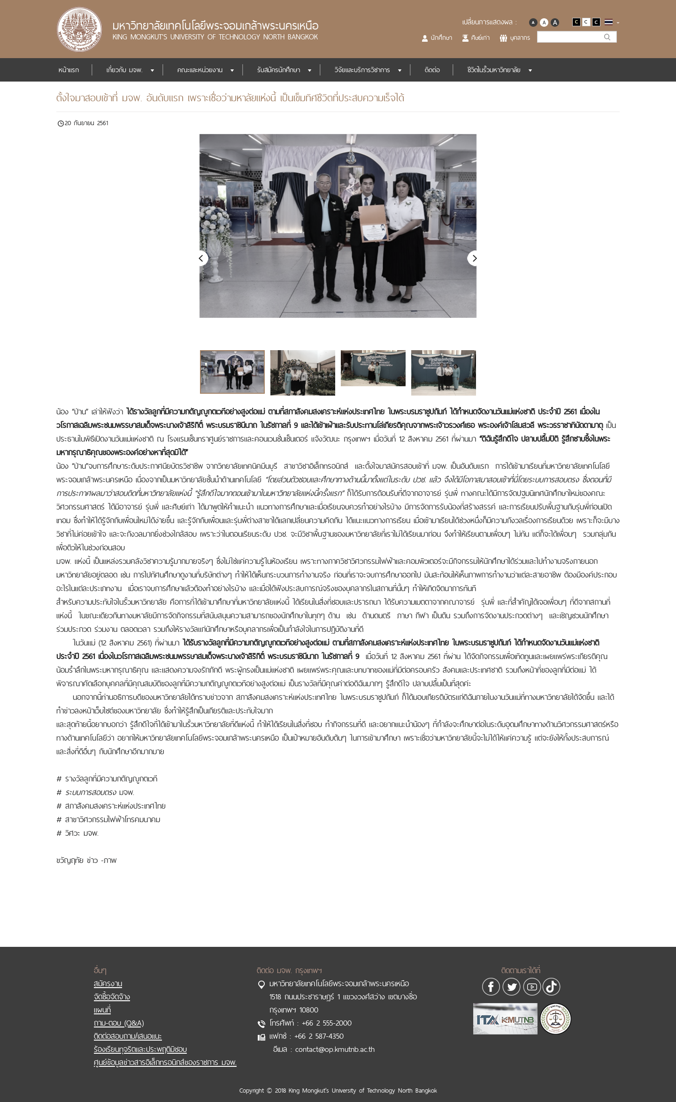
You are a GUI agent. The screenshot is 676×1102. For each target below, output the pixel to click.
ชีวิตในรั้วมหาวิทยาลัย (494, 69)
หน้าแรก (69, 69)
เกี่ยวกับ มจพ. (125, 69)
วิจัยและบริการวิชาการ (362, 69)
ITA (560, 70)
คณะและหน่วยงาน (200, 69)
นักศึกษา (441, 37)
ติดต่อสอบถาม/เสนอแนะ (128, 1026)
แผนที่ (102, 999)
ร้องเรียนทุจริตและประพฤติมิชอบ (140, 1039)
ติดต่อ (432, 69)
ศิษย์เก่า (480, 37)
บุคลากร (520, 37)
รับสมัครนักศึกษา (278, 69)
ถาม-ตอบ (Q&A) (119, 1013)
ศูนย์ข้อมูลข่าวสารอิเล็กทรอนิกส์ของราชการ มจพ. (165, 1052)
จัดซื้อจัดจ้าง (112, 986)
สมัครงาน (108, 973)
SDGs (598, 70)
